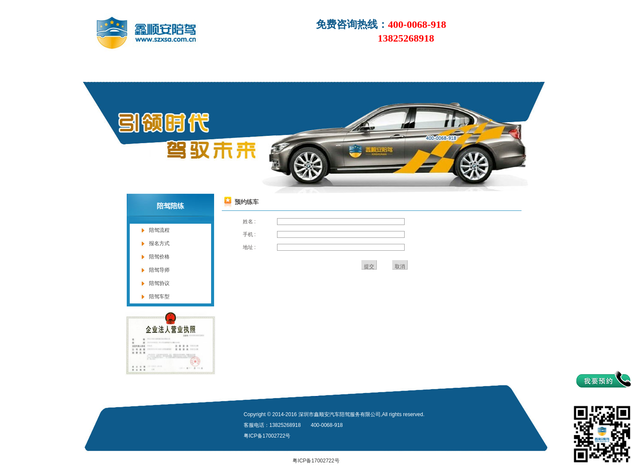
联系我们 (489, 69)
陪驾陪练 (274, 69)
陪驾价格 (159, 257)
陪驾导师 (159, 270)
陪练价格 (328, 69)
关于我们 (167, 69)
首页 (108, 69)
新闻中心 (221, 69)
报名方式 (159, 243)
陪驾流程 (159, 230)
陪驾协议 (159, 283)
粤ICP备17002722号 (315, 461)
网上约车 (382, 69)
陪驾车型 (159, 297)
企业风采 (435, 69)
